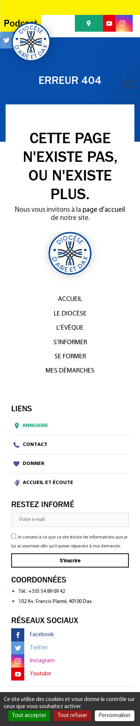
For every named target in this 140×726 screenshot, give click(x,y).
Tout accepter (29, 716)
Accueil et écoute (43, 483)
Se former (70, 356)
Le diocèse (70, 313)
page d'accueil (104, 210)
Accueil (70, 299)
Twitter (29, 647)
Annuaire (29, 425)
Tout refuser (72, 716)
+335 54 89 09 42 (46, 591)
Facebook (32, 634)
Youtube (31, 674)
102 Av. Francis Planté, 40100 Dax (55, 601)
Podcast (20, 23)
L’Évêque (70, 327)
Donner (28, 464)
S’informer (70, 342)
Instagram (33, 660)
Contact (30, 445)
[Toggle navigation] (127, 84)
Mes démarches (70, 370)
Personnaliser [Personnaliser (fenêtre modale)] (115, 716)
